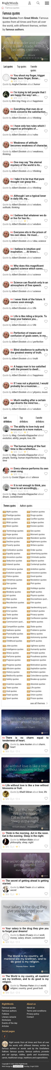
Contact (30, 1017)
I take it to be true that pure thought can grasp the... (27, 180)
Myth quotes (12, 511)
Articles (5, 1026)
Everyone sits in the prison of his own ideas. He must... (28, 234)
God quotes (11, 691)
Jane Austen (25, 744)
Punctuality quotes (14, 634)
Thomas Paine (26, 985)
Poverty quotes (13, 545)
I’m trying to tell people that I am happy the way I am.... (28, 94)
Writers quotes (37, 545)
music (45, 392)
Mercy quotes (36, 634)
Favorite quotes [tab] (33, 68)
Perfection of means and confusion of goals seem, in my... (29, 334)
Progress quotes (13, 665)
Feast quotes (12, 695)
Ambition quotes (37, 569)
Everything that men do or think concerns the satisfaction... (29, 110)
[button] (3, 49)
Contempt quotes (38, 564)
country (22, 988)
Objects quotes (37, 561)
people (23, 438)
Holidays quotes (37, 588)
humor (37, 84)
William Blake (26, 839)
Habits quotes (36, 622)
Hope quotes (12, 534)
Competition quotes (15, 626)
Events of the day (9, 1023)
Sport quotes (12, 698)
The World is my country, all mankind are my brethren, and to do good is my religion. (25, 979)
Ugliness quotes (37, 646)
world (43, 985)
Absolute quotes (37, 684)
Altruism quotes (13, 668)
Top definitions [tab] (24, 419)
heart (12, 747)
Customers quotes (14, 538)
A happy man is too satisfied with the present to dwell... (28, 368)
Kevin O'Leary (26, 935)
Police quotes (12, 576)
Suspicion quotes (38, 660)
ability (16, 438)
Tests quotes (12, 614)
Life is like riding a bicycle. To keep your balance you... (29, 318)
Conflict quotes (37, 519)
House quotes (12, 637)
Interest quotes (13, 564)
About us (31, 1008)
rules (35, 134)
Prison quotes (36, 698)
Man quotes (11, 599)
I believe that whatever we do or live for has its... (28, 217)
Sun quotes (11, 583)
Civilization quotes (14, 550)
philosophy (15, 842)
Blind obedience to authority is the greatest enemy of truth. (29, 351)
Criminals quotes (38, 557)
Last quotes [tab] (8, 66)
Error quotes (11, 611)
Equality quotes (13, 553)
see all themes (39, 703)
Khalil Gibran (25, 792)
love (29, 438)
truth (35, 358)
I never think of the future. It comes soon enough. (28, 301)
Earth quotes (36, 641)
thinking (37, 117)
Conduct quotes (37, 611)
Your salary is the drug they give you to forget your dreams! (25, 930)
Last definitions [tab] (7, 419)
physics (37, 392)
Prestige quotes (13, 515)
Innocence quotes (38, 573)
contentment (16, 496)
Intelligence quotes (14, 649)
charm (42, 744)
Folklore (5, 1014)
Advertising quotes (38, 553)
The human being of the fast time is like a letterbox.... (28, 447)
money (13, 937)
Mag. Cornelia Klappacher (24, 435)
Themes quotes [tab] (9, 505)
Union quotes (36, 695)
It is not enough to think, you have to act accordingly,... (28, 487)
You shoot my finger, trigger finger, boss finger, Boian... (28, 77)
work (42, 935)
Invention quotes (13, 684)
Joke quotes (11, 646)
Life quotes (35, 687)
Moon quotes (12, 526)
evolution (7, 438)
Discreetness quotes (39, 599)
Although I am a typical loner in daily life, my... (28, 197)
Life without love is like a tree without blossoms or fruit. (25, 787)
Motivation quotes (38, 665)
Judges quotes (37, 522)
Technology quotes (14, 531)
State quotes (36, 626)
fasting (13, 457)
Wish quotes (11, 522)
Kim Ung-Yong (19, 101)
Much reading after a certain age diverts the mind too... (28, 402)
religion (14, 988)
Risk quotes (11, 588)
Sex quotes (35, 531)
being (43, 457)
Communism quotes (15, 622)
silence (35, 477)
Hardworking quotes (39, 607)
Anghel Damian (19, 84)
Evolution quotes (13, 573)
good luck (38, 988)
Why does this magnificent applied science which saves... (28, 267)
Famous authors (9, 1011)
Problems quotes (38, 630)
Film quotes (35, 602)
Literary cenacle (9, 1017)
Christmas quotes (14, 580)
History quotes (12, 672)
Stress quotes (12, 653)
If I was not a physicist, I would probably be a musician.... (29, 385)
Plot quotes (35, 583)
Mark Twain (25, 887)
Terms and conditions (36, 1011)
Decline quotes (13, 541)
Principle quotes (37, 653)
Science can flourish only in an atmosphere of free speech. (29, 284)
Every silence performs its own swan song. (29, 470)
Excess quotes (37, 526)
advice (41, 887)
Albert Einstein (19, 117)
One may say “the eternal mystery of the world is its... (26, 164)
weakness (38, 151)
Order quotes (36, 550)
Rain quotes (11, 607)
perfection (38, 341)
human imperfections (28, 457)
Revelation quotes (38, 580)
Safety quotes (12, 679)
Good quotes (36, 576)
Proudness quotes (38, 656)
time (5, 460)
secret (13, 890)
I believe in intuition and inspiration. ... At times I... (25, 250)
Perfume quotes (13, 656)
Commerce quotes (14, 569)
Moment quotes (37, 534)
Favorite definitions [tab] (40, 419)
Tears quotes (12, 687)
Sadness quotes (13, 630)
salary (21, 937)
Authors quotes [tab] (26, 505)
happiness (38, 101)
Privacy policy (33, 1014)
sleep (24, 842)
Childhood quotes (14, 641)
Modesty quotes (13, 592)
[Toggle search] (38, 3)
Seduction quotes (14, 561)
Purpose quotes (13, 660)
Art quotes (11, 595)
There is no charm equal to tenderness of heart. (25, 739)
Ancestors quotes (14, 557)
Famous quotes (9, 1008)
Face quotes (36, 691)
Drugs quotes (36, 515)
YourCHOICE (18, 1066)
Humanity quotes (38, 649)
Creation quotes (37, 511)
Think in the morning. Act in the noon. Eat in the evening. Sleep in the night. (25, 834)
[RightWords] (2, 8)
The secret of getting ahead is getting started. (25, 882)
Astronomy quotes (38, 637)
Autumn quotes (13, 519)
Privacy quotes (37, 614)
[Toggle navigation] (46, 3)
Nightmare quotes (38, 541)
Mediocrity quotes (14, 675)
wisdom (37, 204)
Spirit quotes (12, 618)
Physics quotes (37, 595)
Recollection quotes (15, 602)
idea (35, 241)
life (34, 308)
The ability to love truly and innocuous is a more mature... (27, 428)
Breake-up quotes (38, 679)
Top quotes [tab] (21, 66)
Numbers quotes (37, 672)
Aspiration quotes (38, 668)
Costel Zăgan (18, 477)
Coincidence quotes (39, 675)
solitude (7, 207)
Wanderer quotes (38, 538)
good (29, 988)
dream (6, 496)
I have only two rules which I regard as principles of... (28, 127)
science (42, 241)
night (30, 842)
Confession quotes (38, 618)
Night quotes (36, 592)
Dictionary (6, 1020)
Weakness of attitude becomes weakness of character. (29, 144)
